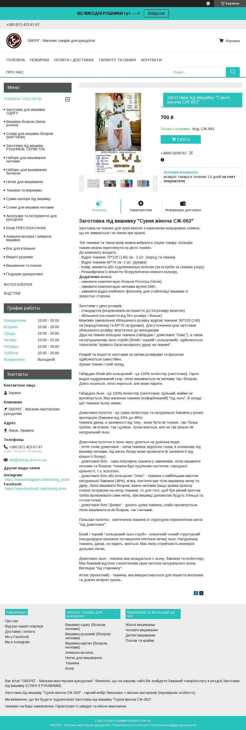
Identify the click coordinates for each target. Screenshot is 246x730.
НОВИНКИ (39, 60)
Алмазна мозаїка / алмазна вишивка (28, 238)
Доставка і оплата (20, 631)
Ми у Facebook (17, 637)
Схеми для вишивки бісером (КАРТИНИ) (29, 135)
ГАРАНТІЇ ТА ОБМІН (117, 60)
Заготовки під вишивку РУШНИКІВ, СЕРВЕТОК (25, 147)
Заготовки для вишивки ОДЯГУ (25, 111)
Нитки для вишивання (24, 182)
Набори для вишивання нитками (26, 159)
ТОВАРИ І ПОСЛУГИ (22, 99)
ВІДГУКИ (12, 293)
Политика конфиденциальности (173, 725)
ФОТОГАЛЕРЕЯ (18, 284)
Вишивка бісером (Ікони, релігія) (26, 123)
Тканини (72, 663)
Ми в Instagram (17, 642)
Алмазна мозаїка (79, 653)
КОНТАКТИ (151, 60)
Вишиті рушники (19, 257)
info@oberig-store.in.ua (27, 460)
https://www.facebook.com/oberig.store (36, 489)
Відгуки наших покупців (24, 626)
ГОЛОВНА (15, 60)
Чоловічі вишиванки (142, 630)
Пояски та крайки (140, 640)
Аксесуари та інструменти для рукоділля (31, 217)
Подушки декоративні (24, 274)
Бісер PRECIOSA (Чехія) (26, 228)
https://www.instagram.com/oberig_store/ (37, 480)
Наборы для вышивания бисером (26, 171)
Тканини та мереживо (24, 190)
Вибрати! (156, 13)
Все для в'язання (20, 248)
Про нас (11, 621)
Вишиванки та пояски (23, 265)
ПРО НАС (15, 72)
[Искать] (233, 72)
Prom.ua (145, 720)
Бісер (69, 668)
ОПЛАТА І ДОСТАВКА (74, 60)
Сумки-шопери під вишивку (28, 199)
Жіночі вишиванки (140, 625)
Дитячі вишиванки (140, 635)
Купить (183, 139)
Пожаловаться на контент (130, 725)
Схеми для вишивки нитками (30, 207)
